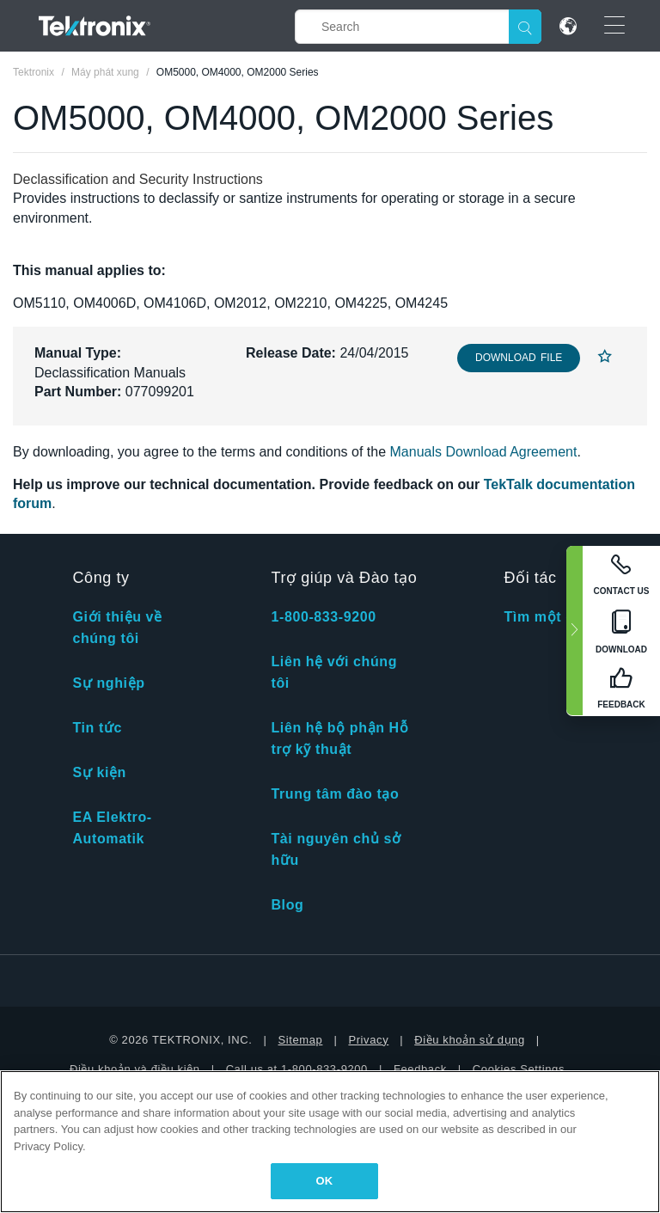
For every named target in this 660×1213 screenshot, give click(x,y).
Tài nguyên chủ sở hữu (335, 849)
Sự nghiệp (108, 683)
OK (324, 1180)
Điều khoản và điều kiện (135, 1069)
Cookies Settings (519, 1069)
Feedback (420, 1069)
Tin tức (97, 727)
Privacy (368, 1039)
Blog (287, 904)
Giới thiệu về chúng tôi (117, 628)
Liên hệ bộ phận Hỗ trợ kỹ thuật (339, 738)
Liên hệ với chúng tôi (334, 672)
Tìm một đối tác (559, 617)
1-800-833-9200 (323, 617)
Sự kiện (98, 772)
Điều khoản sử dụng (469, 1039)
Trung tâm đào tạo (335, 794)
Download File (518, 358)
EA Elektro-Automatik (111, 828)
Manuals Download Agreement (484, 451)
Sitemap (300, 1039)
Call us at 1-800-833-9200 (297, 1069)
